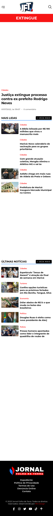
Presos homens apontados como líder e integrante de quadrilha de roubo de (34, 334)
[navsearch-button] (49, 7)
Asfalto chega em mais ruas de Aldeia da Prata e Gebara (35, 175)
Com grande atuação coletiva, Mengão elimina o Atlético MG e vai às (35, 161)
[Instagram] (18, 508)
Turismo (23, 283)
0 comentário (30, 109)
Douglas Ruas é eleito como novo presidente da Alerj (35, 318)
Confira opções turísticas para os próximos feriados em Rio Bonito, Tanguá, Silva (35, 290)
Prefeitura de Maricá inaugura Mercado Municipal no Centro (36, 190)
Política (23, 313)
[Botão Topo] (40, 508)
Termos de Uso (26, 485)
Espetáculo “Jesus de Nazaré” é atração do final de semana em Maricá (34, 275)
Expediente (26, 480)
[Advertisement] (26, 54)
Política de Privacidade (26, 482)
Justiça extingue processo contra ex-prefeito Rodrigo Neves (24, 99)
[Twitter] (23, 508)
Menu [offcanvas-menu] (3, 7)
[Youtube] (29, 508)
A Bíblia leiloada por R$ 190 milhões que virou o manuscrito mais (35, 131)
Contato (26, 491)
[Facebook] (12, 508)
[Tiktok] (35, 508)
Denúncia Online (26, 488)
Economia (24, 298)
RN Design (40, 504)
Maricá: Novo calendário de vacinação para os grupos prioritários (35, 146)
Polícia (23, 327)
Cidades (4, 90)
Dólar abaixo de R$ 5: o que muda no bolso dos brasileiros (35, 305)
